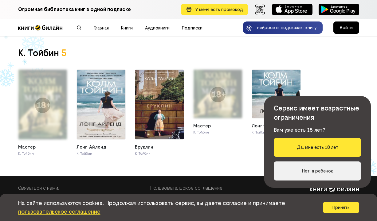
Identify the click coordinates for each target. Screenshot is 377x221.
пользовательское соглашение (59, 211)
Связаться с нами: (38, 188)
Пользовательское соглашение (186, 188)
